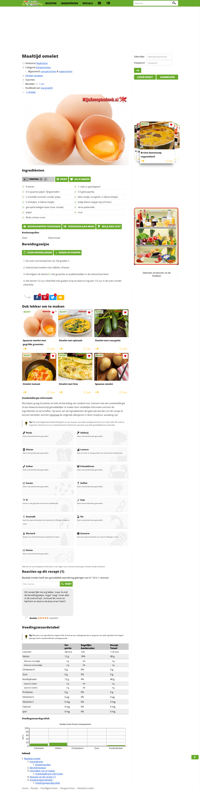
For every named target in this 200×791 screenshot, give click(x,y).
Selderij (82, 432)
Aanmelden (167, 77)
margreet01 (47, 87)
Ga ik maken (80, 179)
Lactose (83, 449)
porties (31, 79)
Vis (80, 516)
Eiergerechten (43, 67)
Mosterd (29, 533)
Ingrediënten (36, 761)
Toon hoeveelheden (37, 252)
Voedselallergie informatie (49, 773)
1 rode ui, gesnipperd (89, 186)
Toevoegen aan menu (78, 226)
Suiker (28, 466)
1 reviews (31, 92)
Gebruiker (139, 56)
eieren (45, 274)
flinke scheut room (35, 217)
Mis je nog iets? (109, 226)
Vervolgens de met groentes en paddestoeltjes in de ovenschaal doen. (67, 274)
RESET (66, 583)
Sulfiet (82, 483)
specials (87, 3)
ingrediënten (69, 3)
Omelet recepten (34, 75)
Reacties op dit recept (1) (43, 776)
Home (25, 788)
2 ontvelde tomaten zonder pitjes (43, 196)
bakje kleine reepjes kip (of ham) (94, 202)
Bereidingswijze (38, 767)
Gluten (28, 449)
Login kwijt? (145, 77)
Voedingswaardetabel (41, 779)
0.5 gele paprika (86, 191)
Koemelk (29, 516)
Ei (25, 499)
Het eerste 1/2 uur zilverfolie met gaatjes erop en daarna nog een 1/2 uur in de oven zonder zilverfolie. (72, 282)
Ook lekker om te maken (42, 770)
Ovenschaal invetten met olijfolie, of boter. (48, 267)
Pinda (27, 432)
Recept (34, 788)
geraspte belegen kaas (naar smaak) (44, 207)
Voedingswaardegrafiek (47, 782)
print (61, 179)
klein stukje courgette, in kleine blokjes (98, 196)
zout (80, 212)
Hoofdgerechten (49, 788)
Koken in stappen (67, 252)
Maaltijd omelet (32, 758)
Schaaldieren (85, 466)
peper (29, 212)
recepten (50, 3)
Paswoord (139, 62)
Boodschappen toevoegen (41, 226)
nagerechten (65, 71)
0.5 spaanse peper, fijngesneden (43, 191)
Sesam (28, 483)
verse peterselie (86, 207)
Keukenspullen (43, 764)
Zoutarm (83, 533)
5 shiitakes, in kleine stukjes (40, 202)
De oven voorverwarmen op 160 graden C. (48, 260)
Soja (81, 499)
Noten (28, 550)
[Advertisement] (100, 29)
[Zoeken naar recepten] (155, 3)
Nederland (42, 63)
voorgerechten (48, 71)
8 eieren (30, 186)
